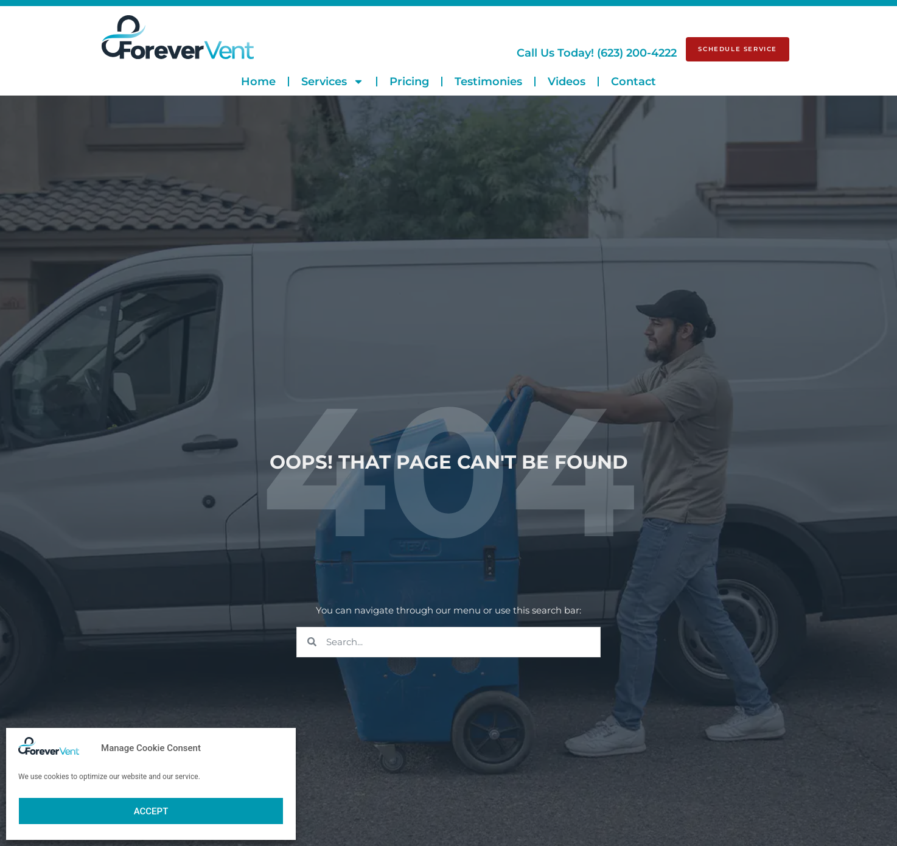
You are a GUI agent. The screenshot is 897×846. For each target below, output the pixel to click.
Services (332, 81)
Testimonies (488, 81)
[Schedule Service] (737, 49)
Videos (566, 81)
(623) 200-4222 (597, 53)
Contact (633, 81)
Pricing (409, 81)
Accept (151, 811)
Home (258, 81)
